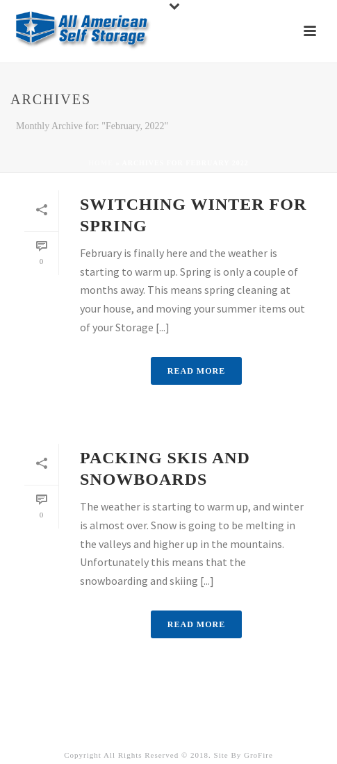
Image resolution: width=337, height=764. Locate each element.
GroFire (258, 755)
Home (100, 163)
